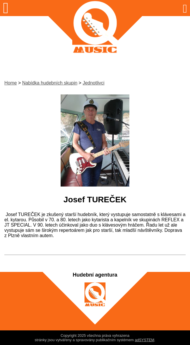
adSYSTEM (144, 340)
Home (10, 82)
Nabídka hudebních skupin (49, 82)
